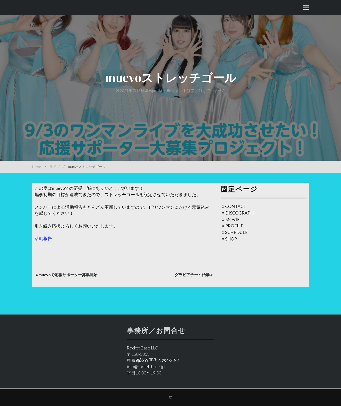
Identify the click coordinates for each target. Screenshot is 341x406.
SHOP (231, 238)
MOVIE (232, 219)
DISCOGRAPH (239, 212)
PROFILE (234, 225)
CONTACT (235, 206)
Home (36, 167)
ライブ (55, 167)
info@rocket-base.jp (146, 366)
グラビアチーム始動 (192, 274)
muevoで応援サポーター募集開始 (67, 274)
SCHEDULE (236, 232)
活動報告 (43, 238)
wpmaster (155, 90)
